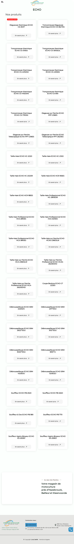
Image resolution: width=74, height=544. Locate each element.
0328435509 (31, 525)
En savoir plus (21, 35)
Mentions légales (44, 539)
